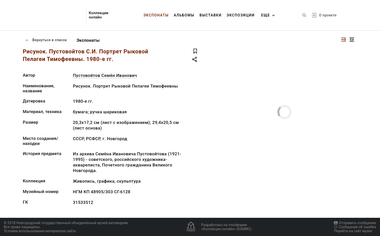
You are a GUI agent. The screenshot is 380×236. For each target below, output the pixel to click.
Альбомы (184, 15)
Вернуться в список (46, 40)
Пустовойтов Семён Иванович (105, 75)
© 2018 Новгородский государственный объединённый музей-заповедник (66, 223)
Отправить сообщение (355, 223)
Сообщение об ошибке (355, 227)
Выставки (210, 15)
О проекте (327, 15)
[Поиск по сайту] (304, 15)
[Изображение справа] (344, 39)
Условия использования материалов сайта (40, 231)
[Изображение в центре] (352, 39)
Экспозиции (241, 15)
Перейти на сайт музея (353, 231)
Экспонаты (156, 15)
